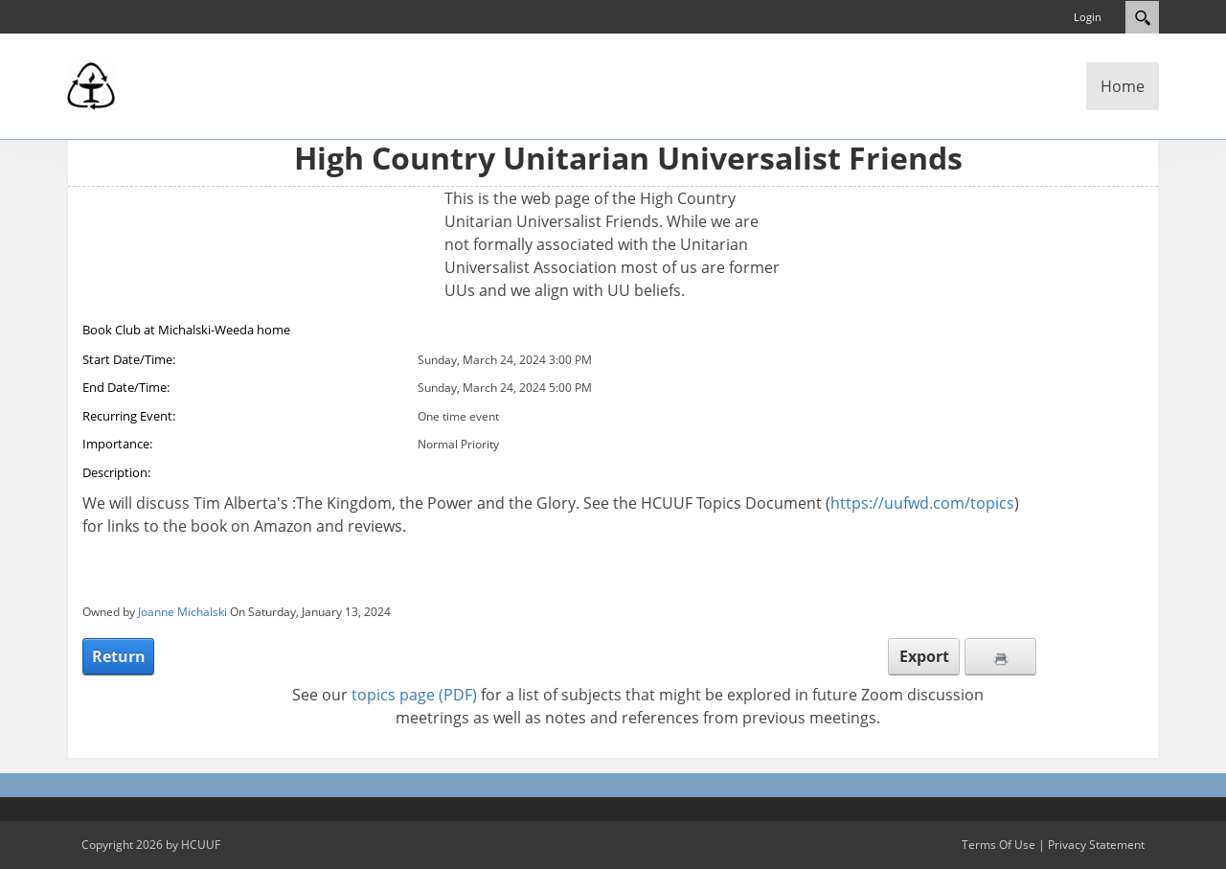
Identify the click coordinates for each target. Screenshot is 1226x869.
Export (924, 656)
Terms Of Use (998, 844)
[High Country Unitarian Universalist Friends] (91, 84)
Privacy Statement (1096, 844)
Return (119, 656)
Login (1087, 17)
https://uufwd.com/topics (922, 503)
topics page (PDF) (414, 694)
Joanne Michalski (182, 612)
